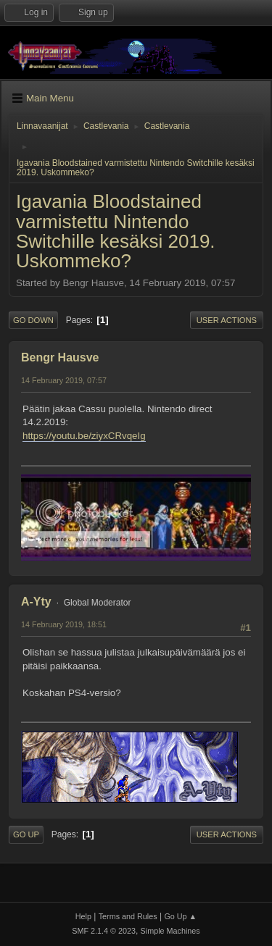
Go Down (33, 320)
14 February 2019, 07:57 (64, 380)
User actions (227, 320)
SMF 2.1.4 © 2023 (104, 930)
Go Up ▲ (180, 916)
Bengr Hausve (60, 357)
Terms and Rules (128, 916)
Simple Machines (170, 930)
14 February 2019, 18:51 (64, 624)
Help (83, 916)
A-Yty (36, 601)
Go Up (26, 834)
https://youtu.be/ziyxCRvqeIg (84, 435)
